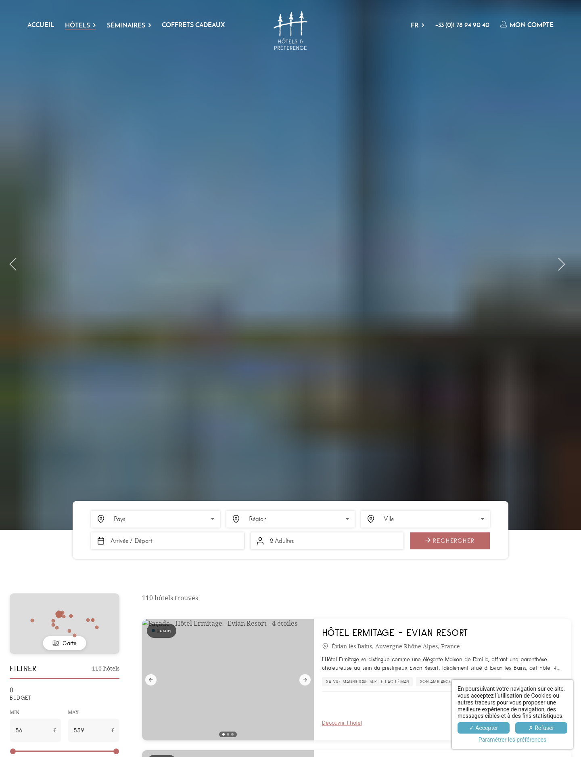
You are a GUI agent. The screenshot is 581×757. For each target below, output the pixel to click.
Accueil (40, 25)
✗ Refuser (541, 728)
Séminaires (126, 25)
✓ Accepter (483, 728)
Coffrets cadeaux (193, 25)
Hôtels (77, 25)
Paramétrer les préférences (512, 739)
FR (414, 25)
